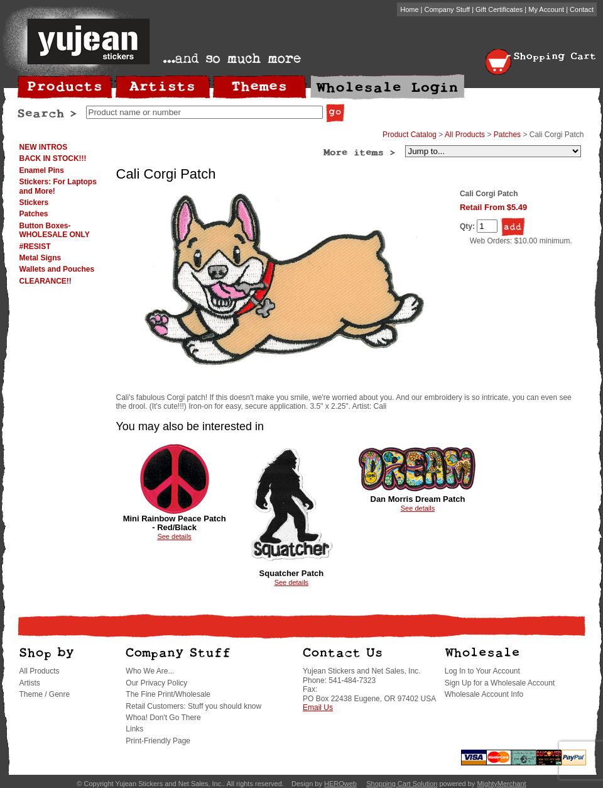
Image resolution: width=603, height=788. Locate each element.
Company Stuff (447, 9)
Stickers (34, 202)
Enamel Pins (41, 170)
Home (409, 9)
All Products (465, 134)
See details (174, 536)
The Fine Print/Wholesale (168, 694)
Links (134, 728)
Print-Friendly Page (158, 740)
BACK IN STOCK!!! (53, 158)
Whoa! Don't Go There (163, 717)
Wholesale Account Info (484, 694)
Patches (33, 213)
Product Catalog (410, 134)
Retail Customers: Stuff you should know (193, 706)
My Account (546, 9)
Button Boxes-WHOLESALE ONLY (54, 230)
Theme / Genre (44, 694)
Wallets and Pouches (57, 269)
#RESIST (35, 246)
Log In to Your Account (482, 671)
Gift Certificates (499, 9)
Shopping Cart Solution (401, 783)
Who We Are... (150, 671)
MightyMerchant (501, 783)
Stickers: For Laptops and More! (58, 186)
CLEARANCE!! (45, 281)
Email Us (318, 707)
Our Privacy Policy (156, 683)
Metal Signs (40, 257)
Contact (582, 9)
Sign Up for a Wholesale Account (500, 683)
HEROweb (340, 783)
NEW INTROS (43, 147)
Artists (29, 683)
